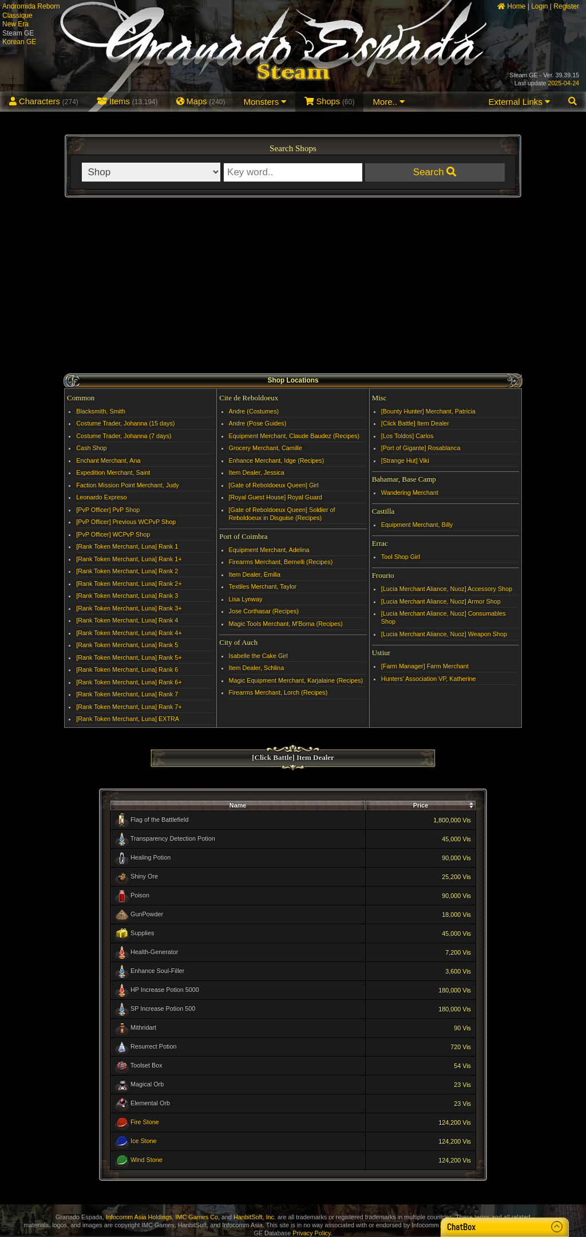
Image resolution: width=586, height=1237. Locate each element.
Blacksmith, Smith (100, 411)
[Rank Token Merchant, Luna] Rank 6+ (128, 682)
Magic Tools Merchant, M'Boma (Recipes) (286, 623)
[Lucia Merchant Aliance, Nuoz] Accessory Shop (446, 588)
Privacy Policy (311, 1233)
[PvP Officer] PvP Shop (108, 509)
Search (435, 172)
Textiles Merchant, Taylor (263, 586)
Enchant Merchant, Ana (108, 460)
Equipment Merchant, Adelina (269, 549)
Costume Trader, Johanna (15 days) (125, 423)
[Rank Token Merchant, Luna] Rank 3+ (128, 608)
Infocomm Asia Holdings (139, 1217)
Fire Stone (144, 1121)
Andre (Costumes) (254, 411)
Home (511, 6)
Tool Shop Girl (400, 556)
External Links (519, 102)
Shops (329, 101)
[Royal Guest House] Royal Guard (275, 497)
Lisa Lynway (246, 599)
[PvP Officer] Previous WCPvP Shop (126, 521)
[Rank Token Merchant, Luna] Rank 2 (127, 571)
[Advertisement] (293, 287)
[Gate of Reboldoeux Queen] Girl (274, 485)
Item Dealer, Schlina (256, 667)
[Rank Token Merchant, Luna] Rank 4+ (128, 632)
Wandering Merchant (409, 492)
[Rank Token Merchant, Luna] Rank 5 (127, 644)
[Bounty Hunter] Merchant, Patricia (428, 411)
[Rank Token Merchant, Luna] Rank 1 (127, 546)
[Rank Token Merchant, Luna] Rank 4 (127, 620)
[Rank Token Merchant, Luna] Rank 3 (127, 595)
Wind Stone (146, 1159)
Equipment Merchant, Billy (417, 524)
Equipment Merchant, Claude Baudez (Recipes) (294, 435)
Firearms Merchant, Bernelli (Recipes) (281, 561)
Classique (17, 15)
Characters (43, 101)
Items (127, 101)
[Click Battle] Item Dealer (415, 423)
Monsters (265, 102)
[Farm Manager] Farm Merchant (425, 666)
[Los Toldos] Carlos (407, 435)
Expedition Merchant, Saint (113, 472)
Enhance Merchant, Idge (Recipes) (276, 460)
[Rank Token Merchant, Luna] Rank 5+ (128, 657)
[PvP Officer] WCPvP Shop (113, 534)
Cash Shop (91, 447)
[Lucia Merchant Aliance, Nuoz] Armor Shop (441, 601)
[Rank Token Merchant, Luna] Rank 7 (127, 694)
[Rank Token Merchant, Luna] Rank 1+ (128, 559)
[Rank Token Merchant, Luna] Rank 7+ (128, 706)
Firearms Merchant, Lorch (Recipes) (278, 692)
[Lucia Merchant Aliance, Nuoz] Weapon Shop (444, 634)
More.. (389, 102)
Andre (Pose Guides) (258, 423)
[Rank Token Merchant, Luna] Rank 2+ (128, 583)
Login (539, 6)
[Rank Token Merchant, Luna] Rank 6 (127, 669)
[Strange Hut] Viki (405, 460)
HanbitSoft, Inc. (254, 1217)
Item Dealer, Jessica (256, 472)
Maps (200, 101)
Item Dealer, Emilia (255, 574)
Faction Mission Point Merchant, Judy (127, 485)
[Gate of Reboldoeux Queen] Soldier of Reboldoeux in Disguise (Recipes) (282, 513)
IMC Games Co (197, 1217)
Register (566, 6)
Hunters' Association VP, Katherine (428, 678)
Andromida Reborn (31, 6)
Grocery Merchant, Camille (265, 447)
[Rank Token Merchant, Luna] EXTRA (127, 718)
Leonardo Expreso (101, 497)
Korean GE (19, 42)
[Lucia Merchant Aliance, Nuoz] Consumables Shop (443, 617)
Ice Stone (143, 1140)
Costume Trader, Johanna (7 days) (123, 435)
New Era (15, 24)
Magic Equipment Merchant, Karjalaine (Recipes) (296, 680)
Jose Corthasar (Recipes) (264, 611)
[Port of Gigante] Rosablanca (421, 447)
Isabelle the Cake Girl (258, 655)
